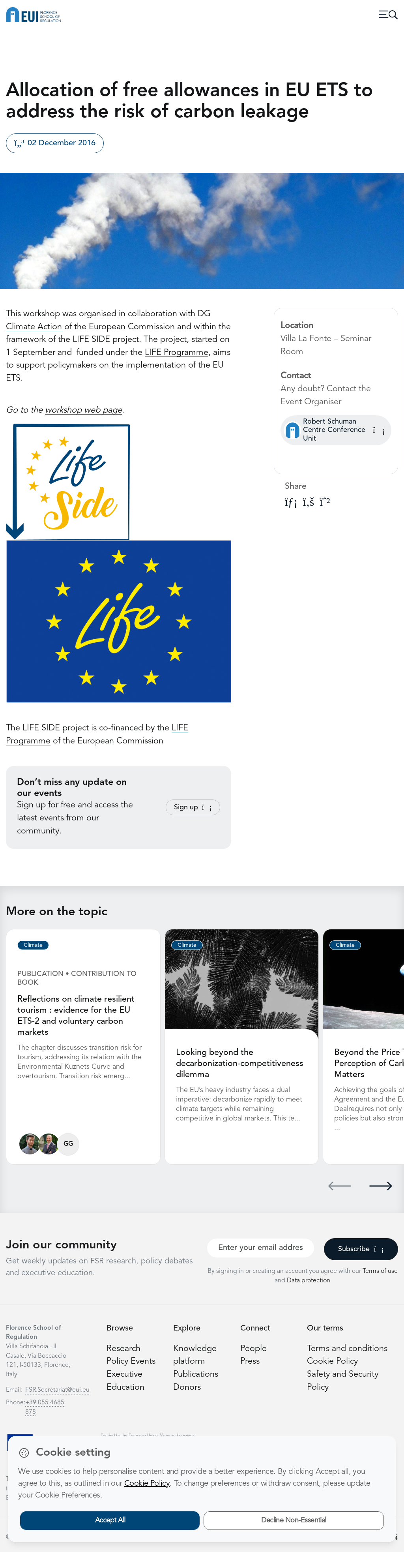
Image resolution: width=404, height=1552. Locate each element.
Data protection (308, 1281)
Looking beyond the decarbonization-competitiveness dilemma (239, 1064)
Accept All (110, 1520)
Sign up (193, 807)
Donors (187, 1387)
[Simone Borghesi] (49, 1144)
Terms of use (380, 1271)
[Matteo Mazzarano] (30, 1144)
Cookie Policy (332, 1361)
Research (123, 1349)
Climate (33, 945)
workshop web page (83, 410)
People (253, 1349)
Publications (195, 1374)
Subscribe (360, 1249)
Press (250, 1361)
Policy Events (131, 1361)
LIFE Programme (176, 353)
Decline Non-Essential (293, 1520)
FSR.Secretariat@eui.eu (57, 1390)
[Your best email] (260, 1248)
